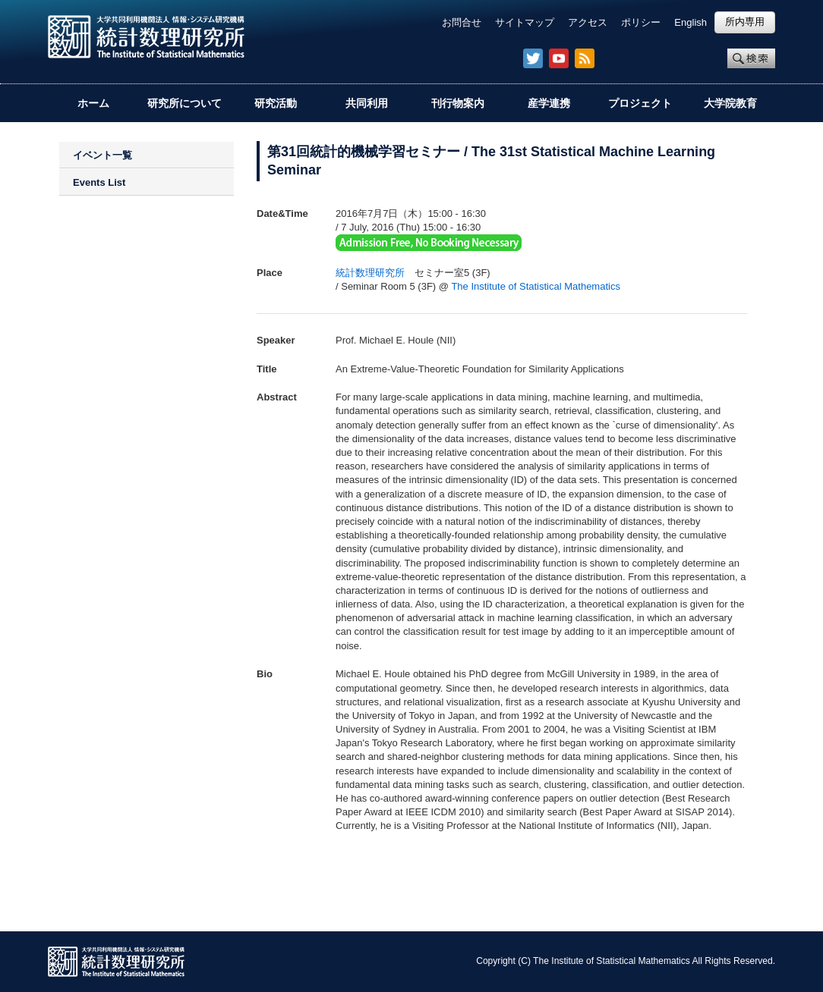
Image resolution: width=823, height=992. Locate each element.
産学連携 (549, 103)
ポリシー (641, 22)
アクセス (587, 22)
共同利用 (366, 103)
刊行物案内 (457, 103)
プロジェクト (640, 103)
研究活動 (275, 103)
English (690, 22)
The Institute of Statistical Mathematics (535, 286)
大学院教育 (730, 103)
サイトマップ (524, 22)
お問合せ (461, 22)
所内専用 (745, 21)
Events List (99, 182)
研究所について (184, 103)
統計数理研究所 (370, 272)
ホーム (93, 103)
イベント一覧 (102, 155)
